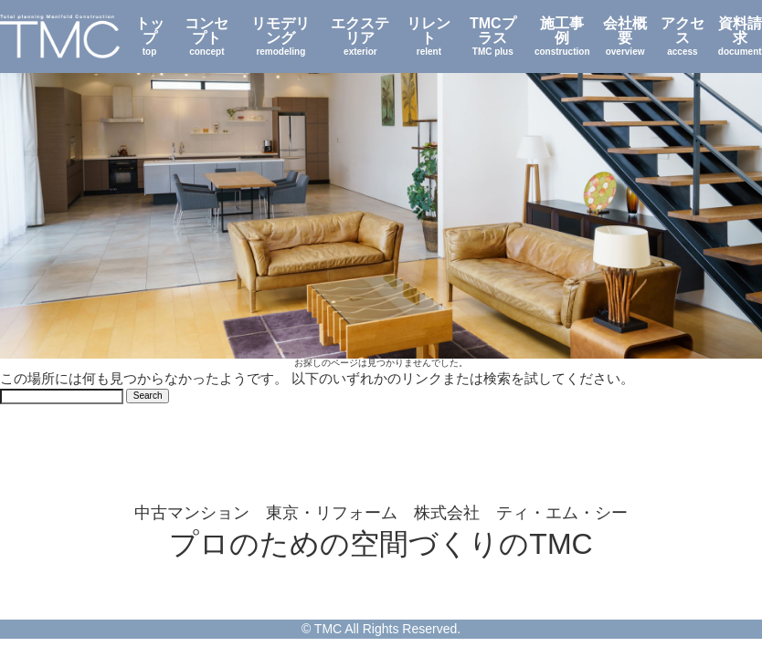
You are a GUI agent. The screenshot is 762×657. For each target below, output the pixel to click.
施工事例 (562, 36)
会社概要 (625, 36)
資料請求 (740, 36)
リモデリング (281, 36)
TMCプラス (493, 36)
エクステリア (360, 36)
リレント (428, 36)
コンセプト (207, 36)
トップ (148, 36)
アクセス (682, 36)
